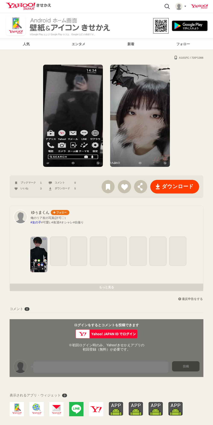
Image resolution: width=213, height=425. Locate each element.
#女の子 (36, 222)
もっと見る (106, 287)
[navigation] (106, 44)
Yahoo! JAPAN (199, 6)
